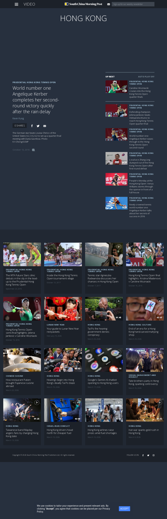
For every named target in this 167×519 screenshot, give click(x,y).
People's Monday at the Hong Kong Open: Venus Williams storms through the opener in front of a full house (141, 186)
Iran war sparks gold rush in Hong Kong (144, 431)
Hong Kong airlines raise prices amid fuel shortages (102, 431)
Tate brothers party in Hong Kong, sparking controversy (144, 382)
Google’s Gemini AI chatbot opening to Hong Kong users (103, 381)
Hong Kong (83, 18)
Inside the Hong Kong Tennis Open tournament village (62, 277)
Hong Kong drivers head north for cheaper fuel (60, 431)
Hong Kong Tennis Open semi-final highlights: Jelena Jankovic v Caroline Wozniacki (21, 332)
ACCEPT (124, 508)
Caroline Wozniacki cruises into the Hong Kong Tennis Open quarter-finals (139, 92)
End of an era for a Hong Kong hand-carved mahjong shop (143, 331)
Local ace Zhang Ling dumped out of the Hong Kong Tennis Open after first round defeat (141, 164)
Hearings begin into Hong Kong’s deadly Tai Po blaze (61, 381)
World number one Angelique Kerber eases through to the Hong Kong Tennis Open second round (141, 141)
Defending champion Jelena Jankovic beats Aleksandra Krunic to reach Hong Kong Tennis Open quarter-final (141, 117)
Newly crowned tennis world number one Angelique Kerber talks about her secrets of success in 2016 (140, 210)
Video (29, 4)
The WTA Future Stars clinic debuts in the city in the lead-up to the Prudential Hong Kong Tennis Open (22, 280)
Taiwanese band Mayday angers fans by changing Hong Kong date (22, 433)
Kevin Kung (18, 118)
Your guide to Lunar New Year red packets (63, 330)
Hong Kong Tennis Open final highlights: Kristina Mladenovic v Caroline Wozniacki (145, 278)
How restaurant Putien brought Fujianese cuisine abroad (20, 383)
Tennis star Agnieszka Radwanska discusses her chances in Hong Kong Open (103, 278)
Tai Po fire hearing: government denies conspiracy (98, 331)
